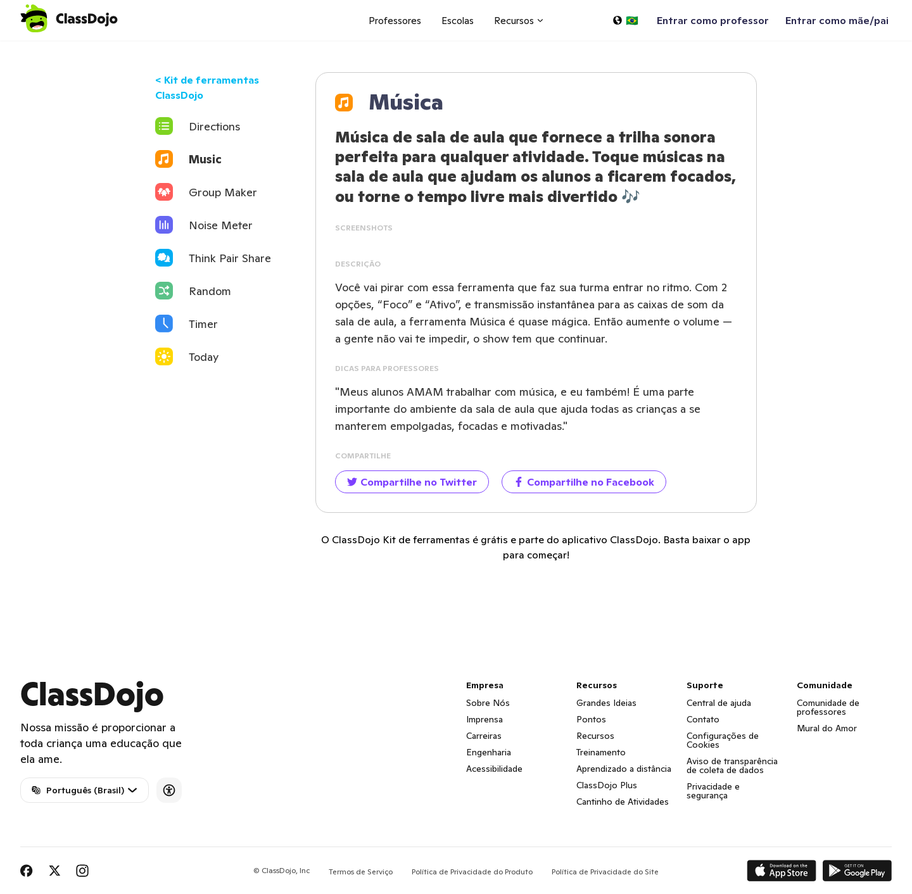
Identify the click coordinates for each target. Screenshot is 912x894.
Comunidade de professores (828, 707)
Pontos (591, 719)
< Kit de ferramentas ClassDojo (207, 87)
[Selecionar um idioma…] (625, 20)
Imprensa (484, 719)
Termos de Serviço (361, 871)
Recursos (595, 735)
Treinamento (601, 752)
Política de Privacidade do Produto (472, 871)
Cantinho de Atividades (622, 801)
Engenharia (488, 752)
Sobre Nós (488, 702)
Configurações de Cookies (723, 740)
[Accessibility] (169, 790)
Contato (703, 719)
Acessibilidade (494, 768)
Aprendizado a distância (623, 768)
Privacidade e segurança (713, 791)
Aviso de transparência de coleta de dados (732, 765)
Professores (395, 21)
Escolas (457, 21)
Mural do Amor (827, 728)
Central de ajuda (719, 702)
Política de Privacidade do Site (605, 871)
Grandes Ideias (606, 702)
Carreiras (484, 735)
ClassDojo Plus (606, 785)
